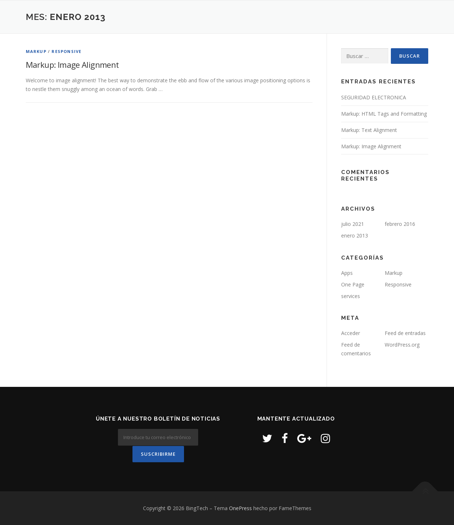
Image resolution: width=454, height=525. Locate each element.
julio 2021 (352, 223)
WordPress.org (402, 344)
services (350, 296)
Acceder (350, 333)
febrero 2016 (400, 223)
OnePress (240, 507)
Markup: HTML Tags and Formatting (384, 113)
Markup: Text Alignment (369, 130)
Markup (36, 51)
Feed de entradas (405, 333)
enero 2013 (354, 235)
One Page (352, 284)
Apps (347, 272)
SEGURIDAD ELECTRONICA (373, 97)
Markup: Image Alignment (72, 64)
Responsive (66, 51)
